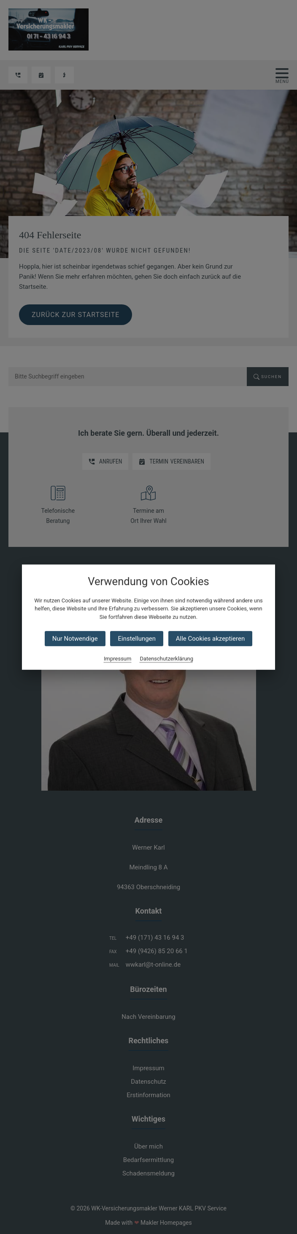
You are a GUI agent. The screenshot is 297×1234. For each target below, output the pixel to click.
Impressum (117, 659)
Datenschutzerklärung (166, 659)
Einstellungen (137, 638)
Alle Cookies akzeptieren (210, 638)
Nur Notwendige (75, 638)
